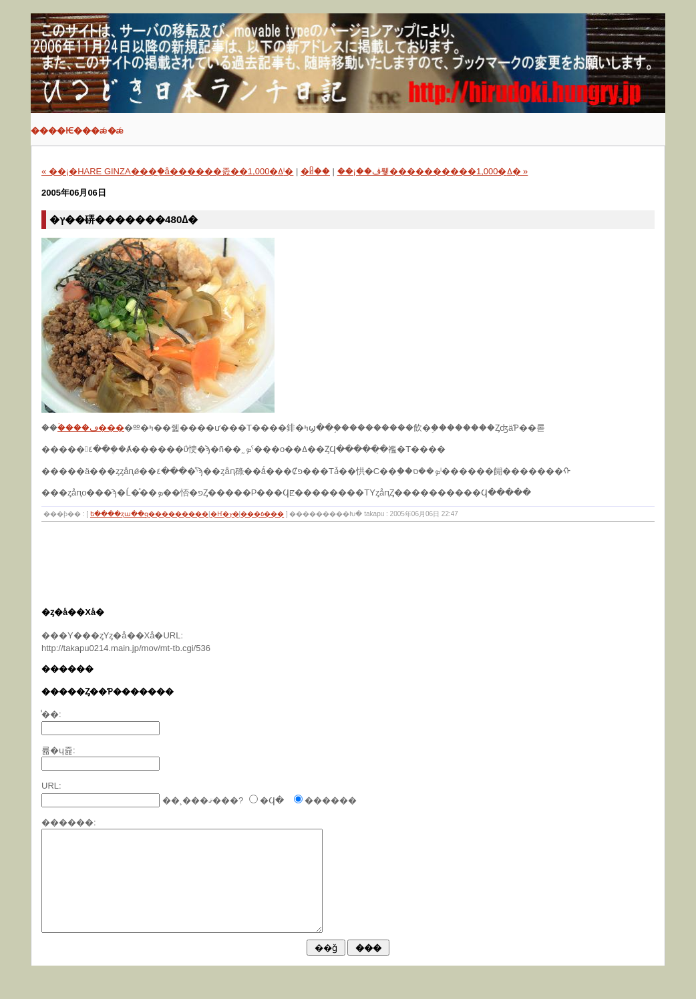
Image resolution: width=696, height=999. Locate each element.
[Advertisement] (284, 568)
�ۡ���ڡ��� (90, 428)
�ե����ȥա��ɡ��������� (149, 514)
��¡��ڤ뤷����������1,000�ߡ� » (432, 171)
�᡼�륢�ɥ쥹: (58, 750)
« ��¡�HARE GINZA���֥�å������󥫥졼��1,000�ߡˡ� (167, 171)
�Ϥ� (272, 800)
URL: (51, 786)
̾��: (51, 714)
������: (68, 822)
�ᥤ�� (315, 171)
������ (331, 800)
